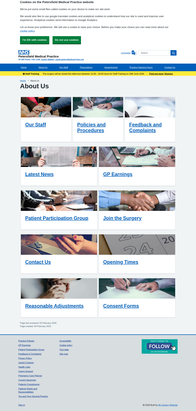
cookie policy (27, 31)
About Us (43, 67)
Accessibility (65, 341)
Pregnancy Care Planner (30, 376)
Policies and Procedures (91, 127)
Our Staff (63, 67)
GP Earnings (117, 174)
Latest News (39, 174)
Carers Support (25, 371)
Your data (64, 350)
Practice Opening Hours (141, 67)
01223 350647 (47, 59)
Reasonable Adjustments (54, 305)
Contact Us (169, 67)
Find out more (156, 74)
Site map (63, 354)
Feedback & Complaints (29, 354)
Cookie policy (65, 345)
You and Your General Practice (33, 396)
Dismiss (169, 74)
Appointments (111, 67)
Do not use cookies (67, 40)
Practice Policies (26, 341)
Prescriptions (86, 67)
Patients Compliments (28, 384)
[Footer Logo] (160, 346)
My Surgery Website (168, 405)
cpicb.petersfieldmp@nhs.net (69, 59)
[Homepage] (69, 54)
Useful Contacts (26, 363)
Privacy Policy (25, 358)
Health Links (24, 367)
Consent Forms (121, 305)
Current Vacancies (27, 380)
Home (24, 67)
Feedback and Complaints (145, 127)
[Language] (128, 53)
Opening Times (120, 262)
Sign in (21, 405)
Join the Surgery (122, 218)
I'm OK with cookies (34, 40)
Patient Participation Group (56, 218)
